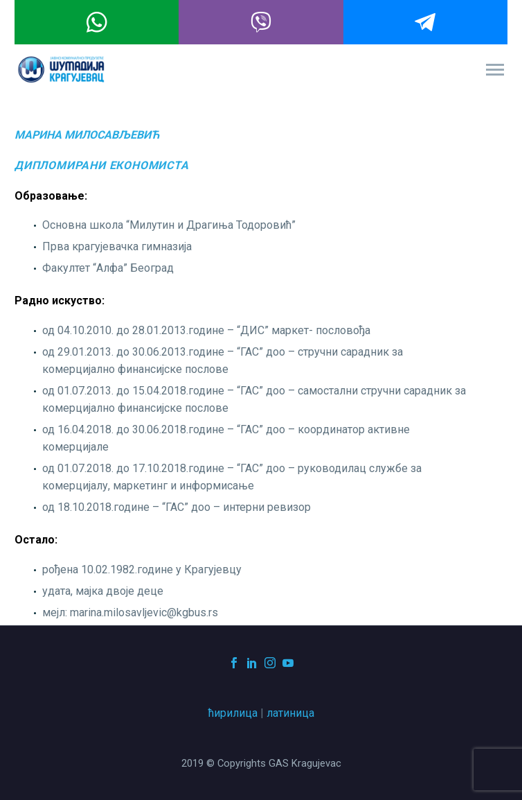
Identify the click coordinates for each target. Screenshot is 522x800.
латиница (290, 713)
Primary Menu (495, 70)
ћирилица (233, 713)
